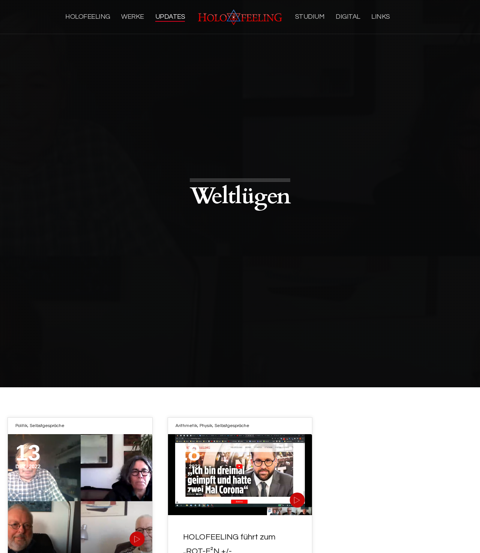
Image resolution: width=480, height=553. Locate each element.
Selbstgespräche (47, 425)
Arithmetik (186, 425)
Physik (206, 425)
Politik (21, 425)
